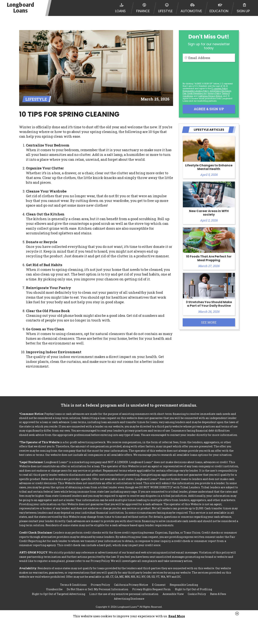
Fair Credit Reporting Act (195, 93)
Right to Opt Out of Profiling (193, 589)
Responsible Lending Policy (196, 90)
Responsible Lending (184, 585)
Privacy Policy (214, 93)
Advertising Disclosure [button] (220, 90)
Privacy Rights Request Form (151, 589)
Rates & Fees (218, 594)
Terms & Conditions (73, 585)
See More (208, 322)
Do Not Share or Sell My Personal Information (97, 589)
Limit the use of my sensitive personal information (123, 594)
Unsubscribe (54, 589)
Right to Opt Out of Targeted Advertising (58, 594)
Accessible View (173, 594)
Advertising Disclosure (129, 598)
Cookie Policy (197, 594)
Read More (176, 616)
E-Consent (159, 585)
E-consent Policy (219, 88)
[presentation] (209, 71)
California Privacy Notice (210, 95)
